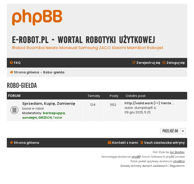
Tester (57, 117)
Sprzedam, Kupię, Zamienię (48, 103)
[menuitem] (14, 62)
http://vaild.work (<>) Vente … (149, 103)
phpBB (136, 157)
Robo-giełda (22, 85)
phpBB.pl (179, 161)
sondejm (29, 117)
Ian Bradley (177, 152)
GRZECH (45, 117)
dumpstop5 (143, 108)
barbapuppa (54, 113)
